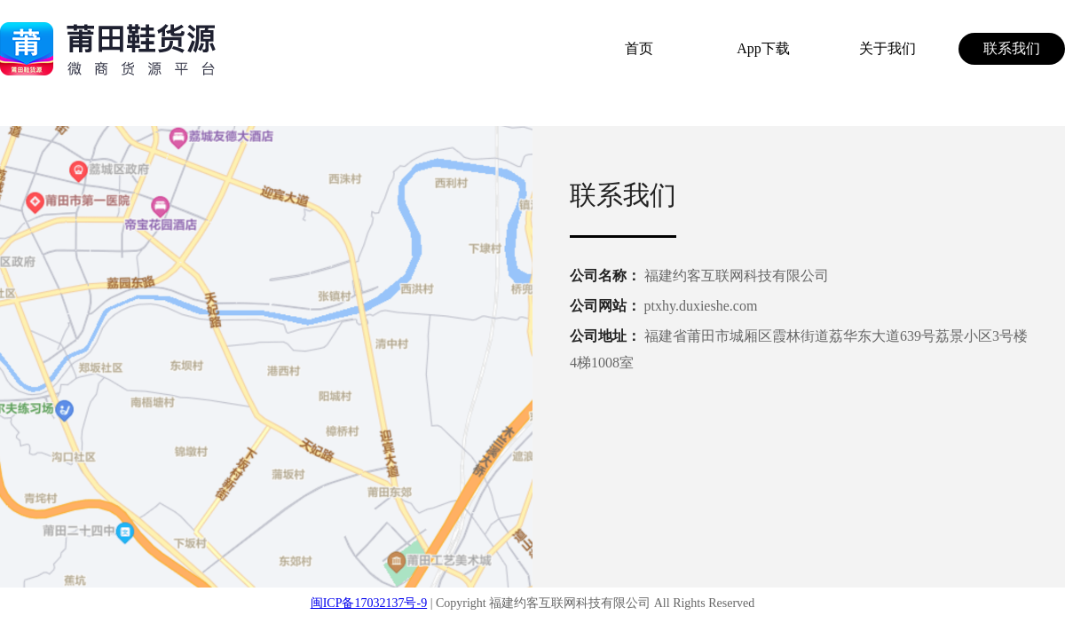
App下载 (763, 48)
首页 (639, 48)
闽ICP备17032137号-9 (369, 603)
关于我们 (887, 48)
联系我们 (1011, 48)
